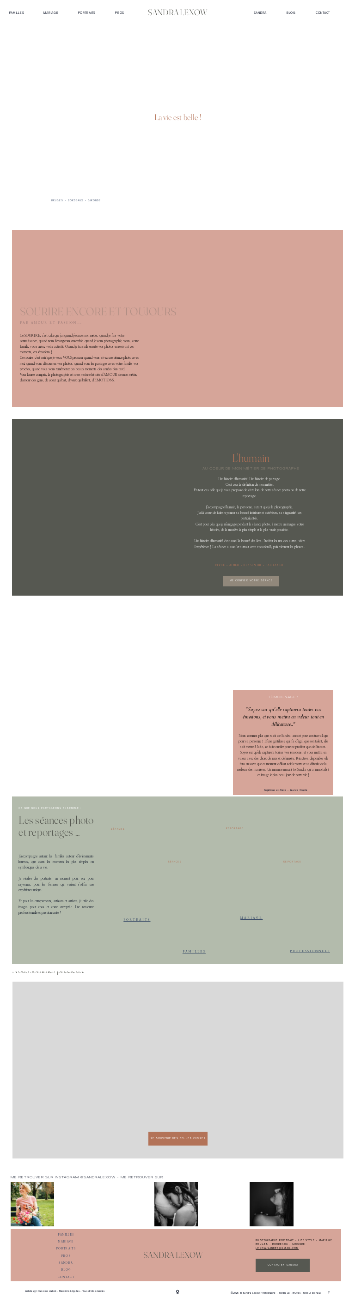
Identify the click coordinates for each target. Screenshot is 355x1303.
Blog (291, 12)
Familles (16, 12)
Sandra (260, 12)
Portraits (87, 12)
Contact (323, 12)
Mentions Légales (69, 1291)
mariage (251, 918)
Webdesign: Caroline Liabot (41, 1291)
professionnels (310, 951)
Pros (119, 12)
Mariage (50, 12)
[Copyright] (178, 1292)
